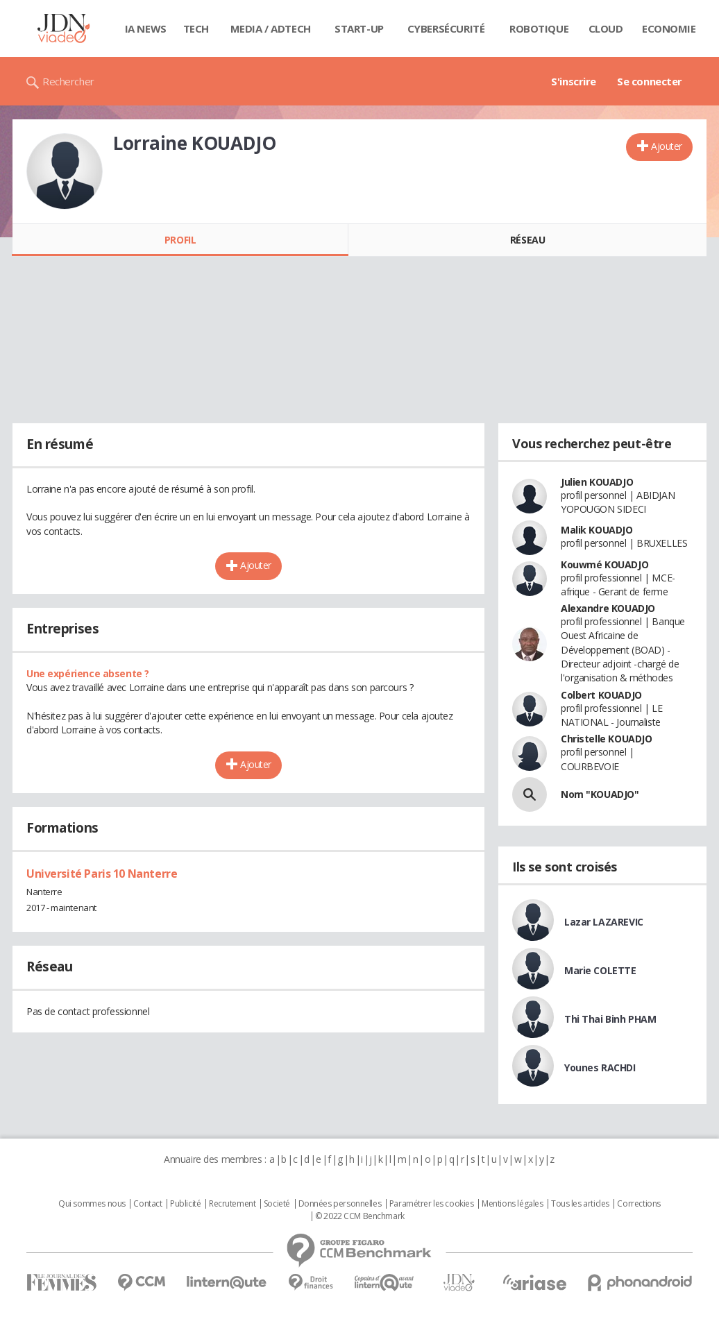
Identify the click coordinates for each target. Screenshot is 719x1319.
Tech (196, 28)
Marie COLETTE (600, 970)
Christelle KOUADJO (606, 738)
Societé (277, 1204)
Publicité (185, 1204)
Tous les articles (580, 1204)
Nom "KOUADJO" (600, 794)
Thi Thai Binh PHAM (610, 1019)
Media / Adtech (270, 28)
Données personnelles (340, 1204)
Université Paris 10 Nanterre (101, 873)
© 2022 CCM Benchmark (360, 1216)
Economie (669, 28)
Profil (180, 239)
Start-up (359, 28)
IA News (146, 28)
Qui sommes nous (92, 1204)
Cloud (606, 28)
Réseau (527, 239)
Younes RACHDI (600, 1067)
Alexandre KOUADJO (608, 608)
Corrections (638, 1204)
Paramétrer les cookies (431, 1204)
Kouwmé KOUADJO (604, 564)
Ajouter (666, 146)
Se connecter (649, 81)
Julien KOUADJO (597, 481)
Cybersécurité (446, 28)
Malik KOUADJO (597, 529)
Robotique (538, 28)
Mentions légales (512, 1204)
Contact (147, 1204)
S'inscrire (573, 81)
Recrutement (232, 1204)
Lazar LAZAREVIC (603, 921)
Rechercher (68, 81)
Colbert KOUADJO (601, 694)
